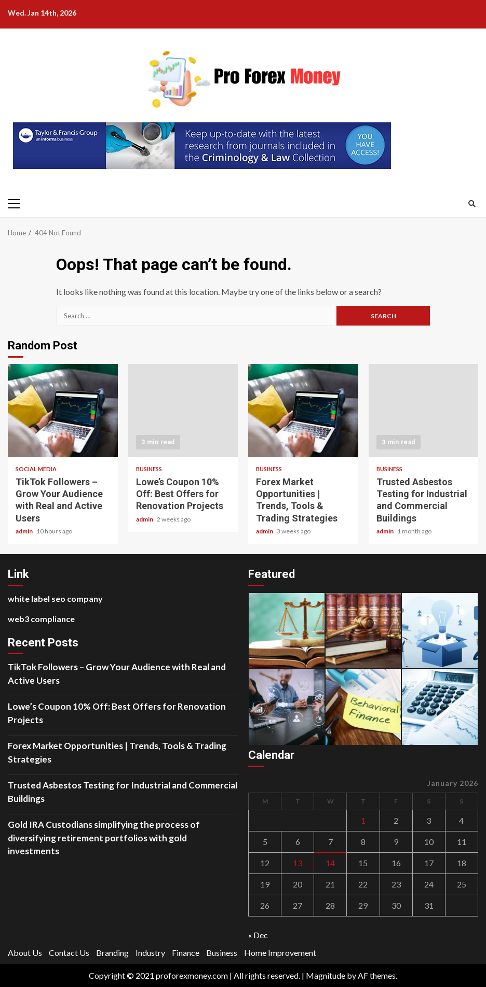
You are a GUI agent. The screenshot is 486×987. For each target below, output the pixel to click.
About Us (25, 952)
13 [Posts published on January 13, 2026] (297, 863)
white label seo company (55, 598)
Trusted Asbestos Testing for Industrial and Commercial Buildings (424, 410)
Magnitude (325, 975)
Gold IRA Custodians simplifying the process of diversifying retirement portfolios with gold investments (104, 837)
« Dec (258, 935)
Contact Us (69, 952)
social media (36, 469)
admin (25, 531)
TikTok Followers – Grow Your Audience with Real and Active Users (63, 410)
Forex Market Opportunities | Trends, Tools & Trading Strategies (303, 410)
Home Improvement (280, 952)
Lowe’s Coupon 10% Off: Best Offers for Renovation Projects (183, 410)
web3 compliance (41, 619)
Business (149, 469)
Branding (112, 952)
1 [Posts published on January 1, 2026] (363, 820)
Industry (150, 952)
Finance (185, 952)
